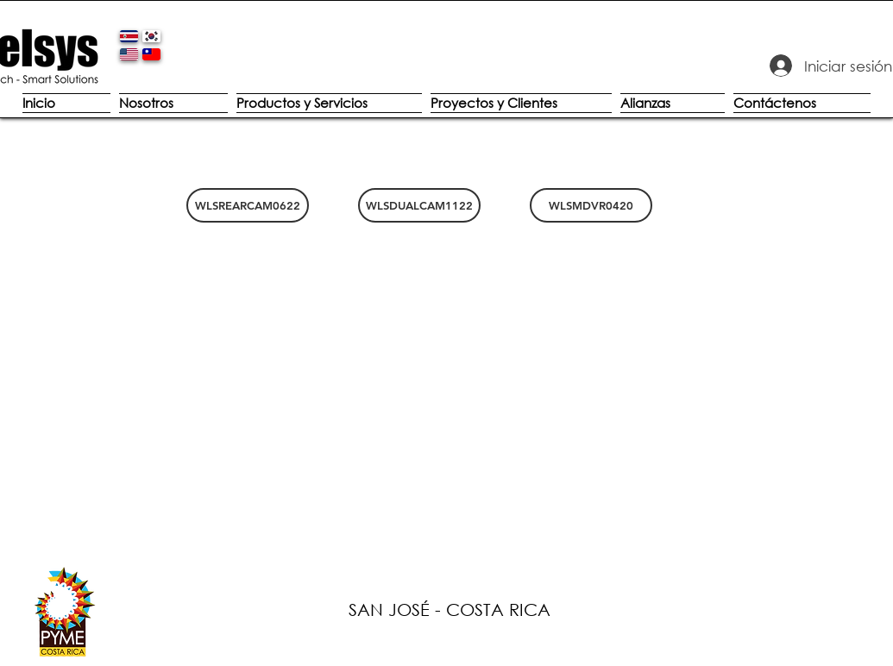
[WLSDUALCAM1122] (419, 205)
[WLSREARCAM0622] (247, 205)
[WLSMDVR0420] (591, 205)
